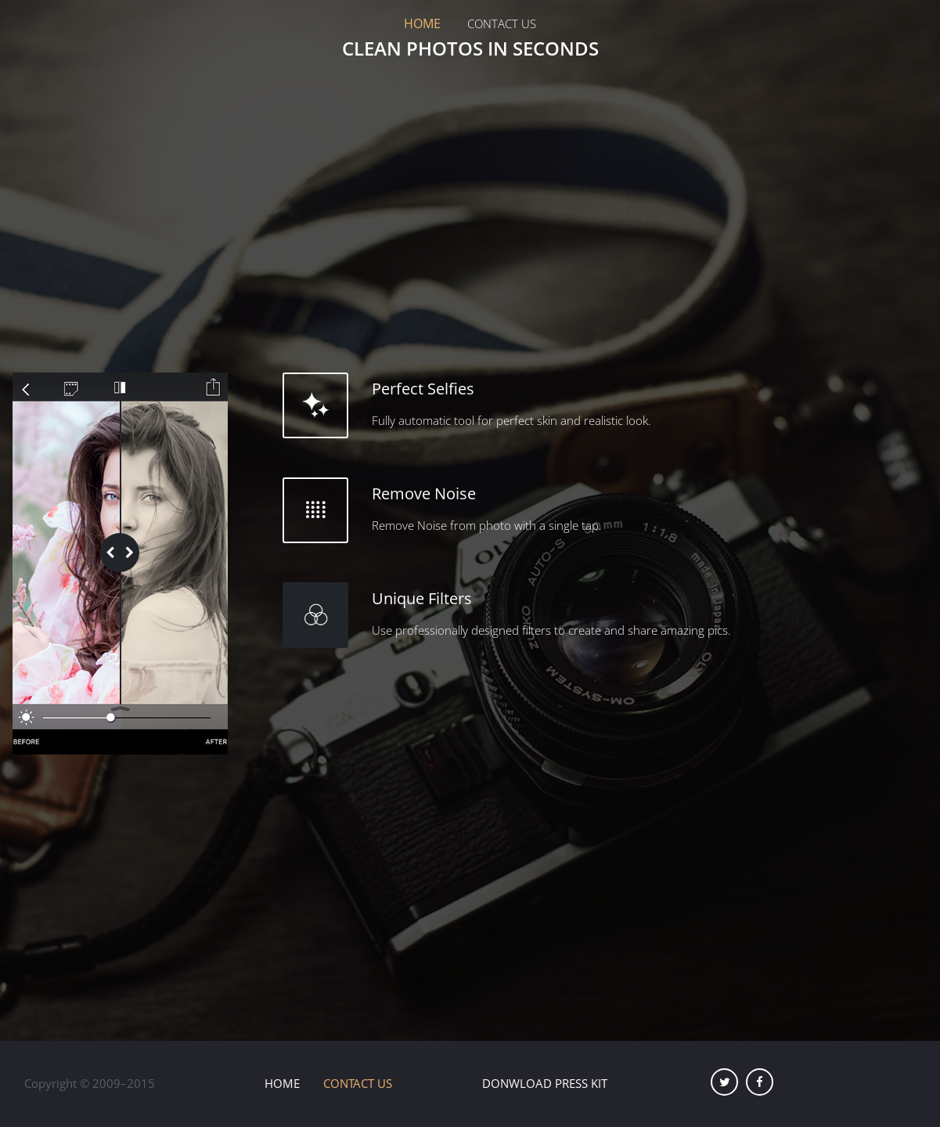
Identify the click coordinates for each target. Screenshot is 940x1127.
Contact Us (357, 1083)
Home (422, 23)
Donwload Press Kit (544, 1083)
